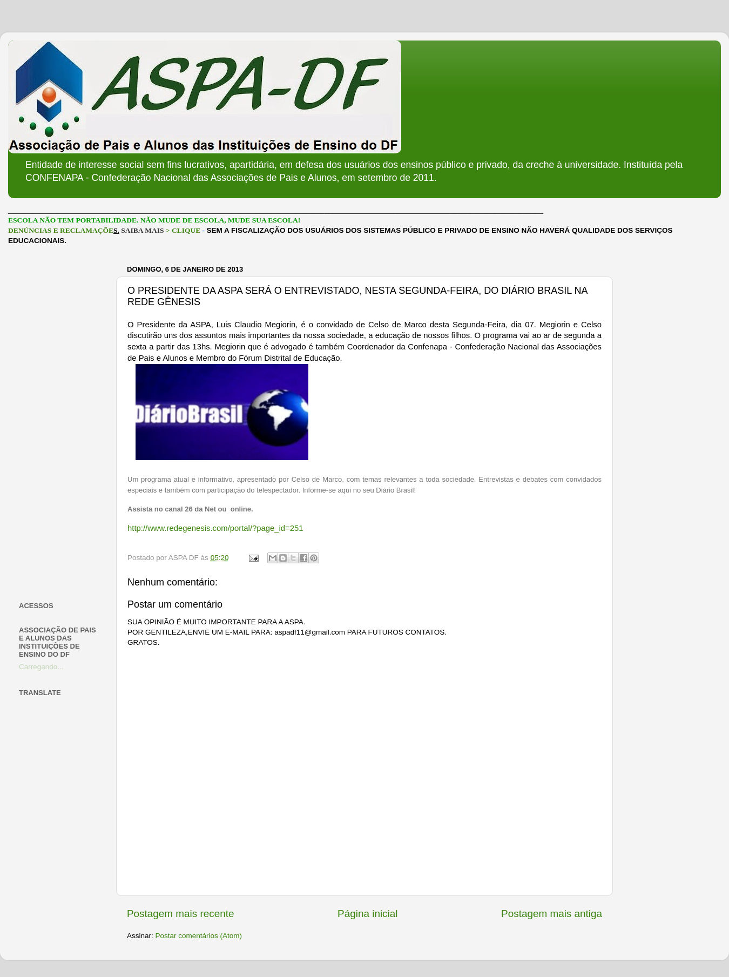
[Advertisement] (61, 423)
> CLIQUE (183, 230)
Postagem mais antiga (551, 913)
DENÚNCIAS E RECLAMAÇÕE (60, 230)
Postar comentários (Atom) (199, 936)
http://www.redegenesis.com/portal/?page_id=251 (215, 528)
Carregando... (41, 667)
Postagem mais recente (180, 913)
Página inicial (367, 913)
